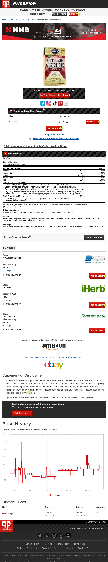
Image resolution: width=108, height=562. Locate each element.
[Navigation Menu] (102, 3)
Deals (19, 545)
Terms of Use (79, 541)
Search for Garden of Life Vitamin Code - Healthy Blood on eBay (54, 354)
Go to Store (63, 92)
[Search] (95, 3)
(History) (41, 14)
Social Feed (32, 545)
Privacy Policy (63, 541)
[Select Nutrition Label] (54, 155)
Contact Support (32, 541)
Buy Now (73, 14)
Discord (69, 545)
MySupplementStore (12, 255)
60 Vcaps (7, 268)
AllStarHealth (9, 314)
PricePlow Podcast (85, 545)
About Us (48, 541)
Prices (33, 14)
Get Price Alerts (59, 14)
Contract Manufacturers (51, 545)
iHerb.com (7, 285)
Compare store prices (54, 131)
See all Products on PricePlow (56, 136)
